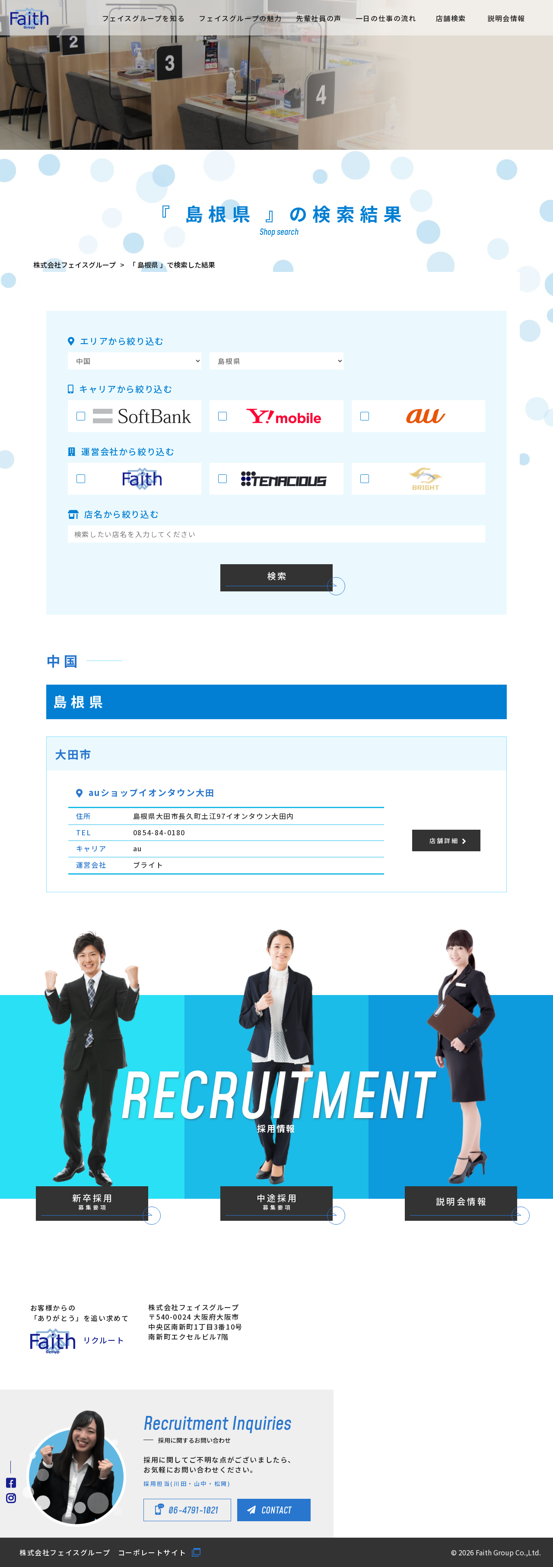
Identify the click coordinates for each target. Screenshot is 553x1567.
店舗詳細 (443, 840)
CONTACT (276, 1510)
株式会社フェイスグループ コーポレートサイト (102, 1552)
